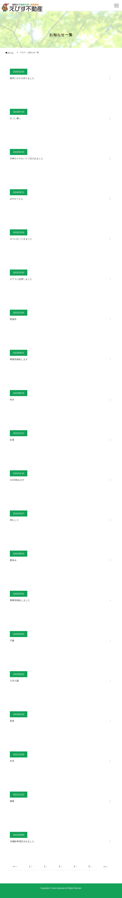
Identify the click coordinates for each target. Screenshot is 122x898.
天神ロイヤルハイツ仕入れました (26, 158)
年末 (12, 761)
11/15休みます (17, 480)
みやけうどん (16, 198)
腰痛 (12, 801)
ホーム (9, 52)
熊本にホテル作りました (22, 78)
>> (104, 866)
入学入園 (14, 680)
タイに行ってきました (21, 239)
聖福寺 (13, 319)
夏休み (13, 560)
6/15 (12, 399)
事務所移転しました (20, 600)
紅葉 (12, 439)
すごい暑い (15, 118)
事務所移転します (19, 359)
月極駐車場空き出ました (22, 841)
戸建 (12, 640)
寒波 (12, 721)
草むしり (14, 520)
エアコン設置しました (21, 279)
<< (14, 866)
